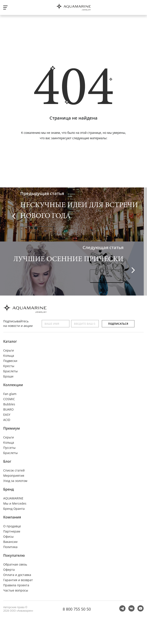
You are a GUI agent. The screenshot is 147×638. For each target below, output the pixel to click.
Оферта (9, 570)
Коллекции (13, 384)
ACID (6, 420)
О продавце (12, 526)
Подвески (10, 361)
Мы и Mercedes (14, 503)
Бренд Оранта (14, 509)
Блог (7, 461)
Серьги (8, 350)
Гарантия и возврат (18, 580)
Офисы (8, 536)
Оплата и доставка (17, 575)
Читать (37, 232)
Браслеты (10, 371)
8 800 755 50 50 (77, 609)
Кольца (8, 355)
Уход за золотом (15, 481)
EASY (6, 415)
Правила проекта (16, 585)
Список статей (14, 470)
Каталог (10, 341)
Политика (10, 547)
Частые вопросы (15, 590)
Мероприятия (13, 475)
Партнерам (11, 531)
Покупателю (14, 555)
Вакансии (10, 542)
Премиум (11, 428)
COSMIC (9, 399)
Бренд (8, 489)
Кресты (8, 366)
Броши (8, 376)
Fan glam (9, 394)
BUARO (8, 409)
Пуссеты (9, 448)
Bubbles (9, 404)
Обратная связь (15, 564)
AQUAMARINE (13, 498)
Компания (12, 517)
